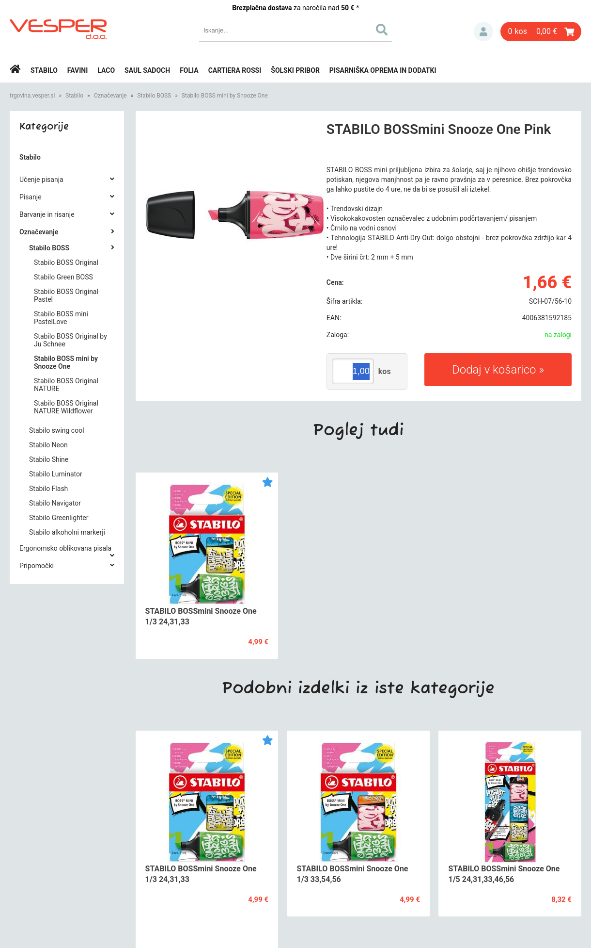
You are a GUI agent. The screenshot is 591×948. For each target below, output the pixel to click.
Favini (77, 70)
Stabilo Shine (48, 459)
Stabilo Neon (48, 445)
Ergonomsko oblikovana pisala (65, 548)
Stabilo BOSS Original (66, 262)
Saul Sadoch (147, 70)
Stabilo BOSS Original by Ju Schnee (70, 340)
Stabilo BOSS (154, 95)
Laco (106, 70)
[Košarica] (540, 31)
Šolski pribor (295, 70)
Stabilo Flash (48, 488)
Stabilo (44, 70)
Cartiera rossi (235, 70)
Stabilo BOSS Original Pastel (66, 295)
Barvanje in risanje (47, 214)
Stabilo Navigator (55, 503)
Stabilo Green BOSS (63, 277)
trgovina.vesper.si (32, 95)
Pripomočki (36, 566)
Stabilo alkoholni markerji (67, 532)
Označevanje (110, 95)
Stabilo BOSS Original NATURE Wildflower (66, 407)
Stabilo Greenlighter (59, 518)
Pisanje (30, 197)
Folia (189, 70)
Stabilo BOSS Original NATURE (66, 384)
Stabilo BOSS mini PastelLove (61, 318)
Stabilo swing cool (56, 430)
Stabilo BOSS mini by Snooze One (225, 95)
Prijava (483, 31)
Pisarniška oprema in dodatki (382, 70)
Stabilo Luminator (55, 474)
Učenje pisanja (41, 179)
